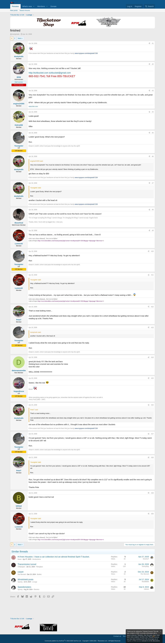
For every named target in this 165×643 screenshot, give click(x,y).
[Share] (149, 43)
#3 (152, 90)
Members (41, 6)
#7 (152, 183)
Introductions (36, 559)
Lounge (34, 582)
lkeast (19, 559)
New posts (14, 10)
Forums (15, 6)
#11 (152, 275)
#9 (152, 230)
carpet (20, 572)
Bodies (39, 574)
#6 (152, 156)
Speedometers (24, 587)
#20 (152, 514)
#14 (152, 357)
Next (19, 38)
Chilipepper (21, 567)
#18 (152, 457)
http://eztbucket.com (38, 73)
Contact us (117, 636)
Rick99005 (145, 581)
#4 (152, 112)
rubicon (146, 589)
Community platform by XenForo (63, 641)
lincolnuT (146, 559)
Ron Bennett (22, 574)
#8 (152, 210)
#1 (152, 43)
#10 (152, 251)
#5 (152, 133)
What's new (27, 6)
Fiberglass (39, 567)
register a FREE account (134, 641)
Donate (53, 6)
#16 (152, 405)
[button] (33, 6)
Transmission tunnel (27, 564)
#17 (152, 434)
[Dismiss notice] (160, 631)
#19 (152, 493)
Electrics (36, 589)
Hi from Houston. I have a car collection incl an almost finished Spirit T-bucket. (54, 557)
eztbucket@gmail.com (60, 73)
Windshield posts (25, 579)
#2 (152, 64)
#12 (152, 307)
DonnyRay (145, 566)
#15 (152, 378)
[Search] (149, 6)
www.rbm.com (33, 106)
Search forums (25, 10)
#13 (152, 327)
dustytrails (15, 34)
